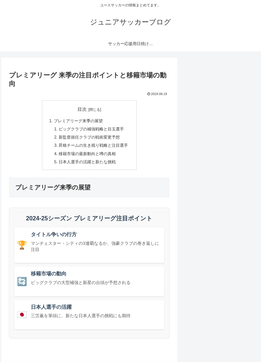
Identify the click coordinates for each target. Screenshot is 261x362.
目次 (82, 109)
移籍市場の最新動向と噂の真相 (87, 154)
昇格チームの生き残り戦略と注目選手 (93, 145)
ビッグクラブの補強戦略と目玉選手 (91, 129)
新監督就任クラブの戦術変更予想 (89, 137)
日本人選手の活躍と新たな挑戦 (87, 162)
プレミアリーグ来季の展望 (78, 120)
